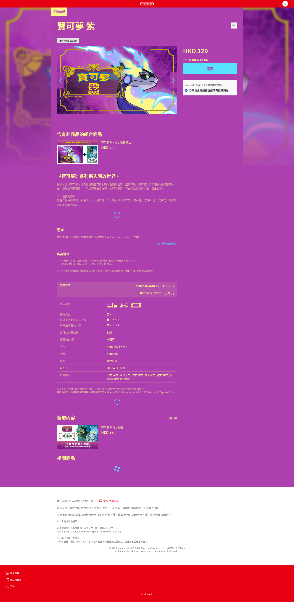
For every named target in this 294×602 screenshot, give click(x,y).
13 (135, 120)
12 (132, 120)
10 (126, 120)
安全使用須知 (109, 501)
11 (129, 120)
